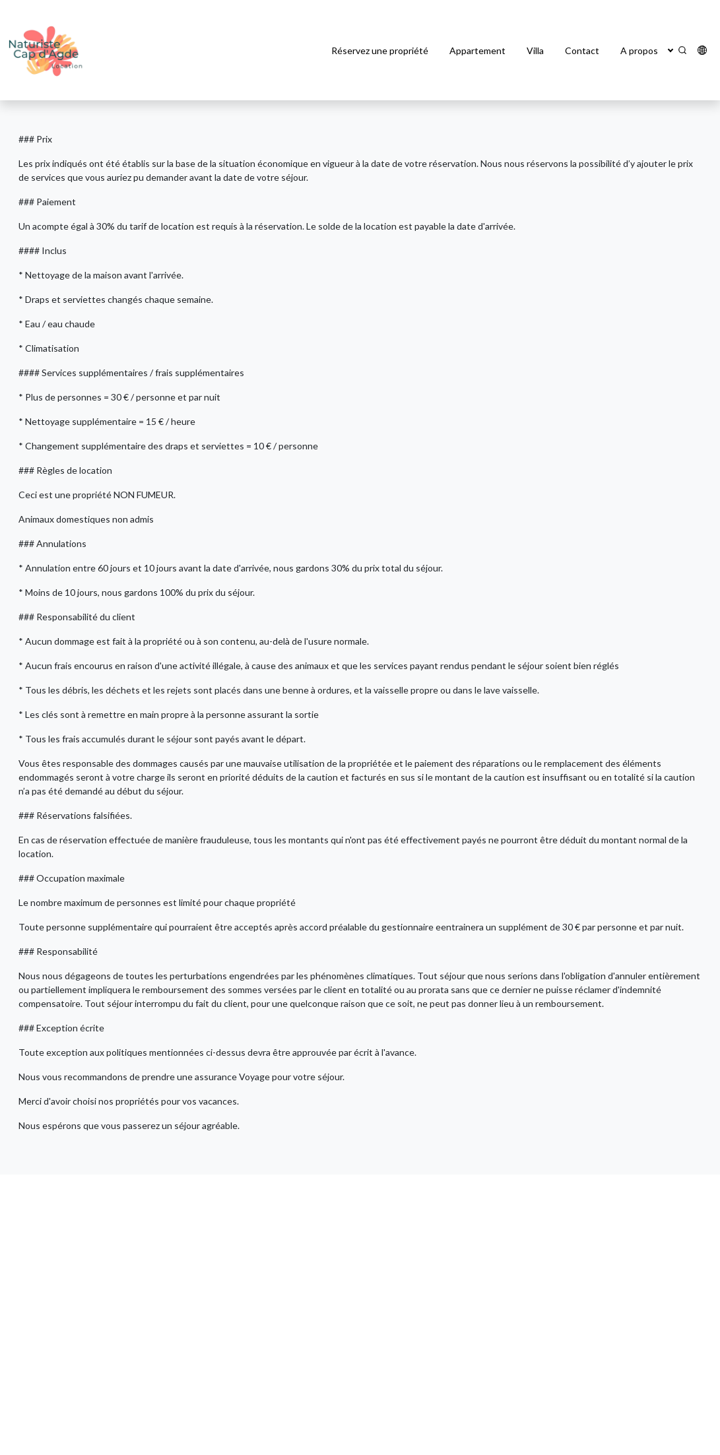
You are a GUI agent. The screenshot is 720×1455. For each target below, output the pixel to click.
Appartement (477, 50)
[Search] (682, 50)
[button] (670, 50)
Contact (582, 50)
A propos (639, 50)
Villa (535, 50)
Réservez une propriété (379, 50)
